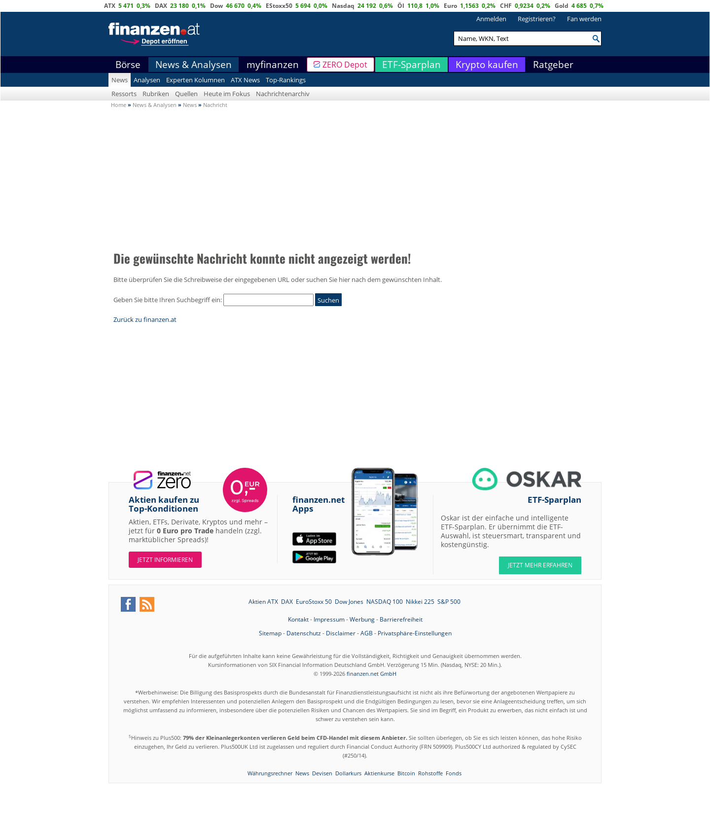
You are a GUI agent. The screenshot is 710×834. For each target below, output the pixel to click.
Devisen (322, 773)
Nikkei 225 (420, 601)
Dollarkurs (348, 773)
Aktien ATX (263, 601)
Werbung (362, 619)
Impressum (329, 619)
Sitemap (270, 633)
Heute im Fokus (227, 93)
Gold (561, 5)
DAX (161, 5)
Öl (400, 5)
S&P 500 (449, 601)
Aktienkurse (379, 773)
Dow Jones (349, 601)
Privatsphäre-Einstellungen (415, 633)
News (119, 79)
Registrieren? (537, 18)
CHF (506, 5)
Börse (128, 64)
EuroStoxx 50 (314, 601)
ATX (109, 5)
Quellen (186, 93)
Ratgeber (553, 64)
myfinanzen (273, 64)
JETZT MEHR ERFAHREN (540, 565)
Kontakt (298, 619)
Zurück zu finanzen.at (145, 319)
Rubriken (155, 93)
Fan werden (584, 18)
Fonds (454, 773)
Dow (216, 5)
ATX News (245, 79)
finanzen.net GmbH (371, 673)
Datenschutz (303, 633)
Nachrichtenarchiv (283, 93)
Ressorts (124, 93)
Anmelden (491, 18)
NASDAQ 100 (384, 601)
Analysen (147, 79)
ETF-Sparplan (411, 64)
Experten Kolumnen (195, 79)
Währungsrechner (270, 773)
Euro (450, 5)
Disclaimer (340, 633)
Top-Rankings (286, 79)
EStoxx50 (279, 5)
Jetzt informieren (165, 560)
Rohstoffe (430, 773)
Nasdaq (343, 5)
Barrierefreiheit (401, 619)
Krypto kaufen (487, 64)
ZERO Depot (344, 64)
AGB (366, 633)
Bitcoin (406, 773)
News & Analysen (193, 64)
